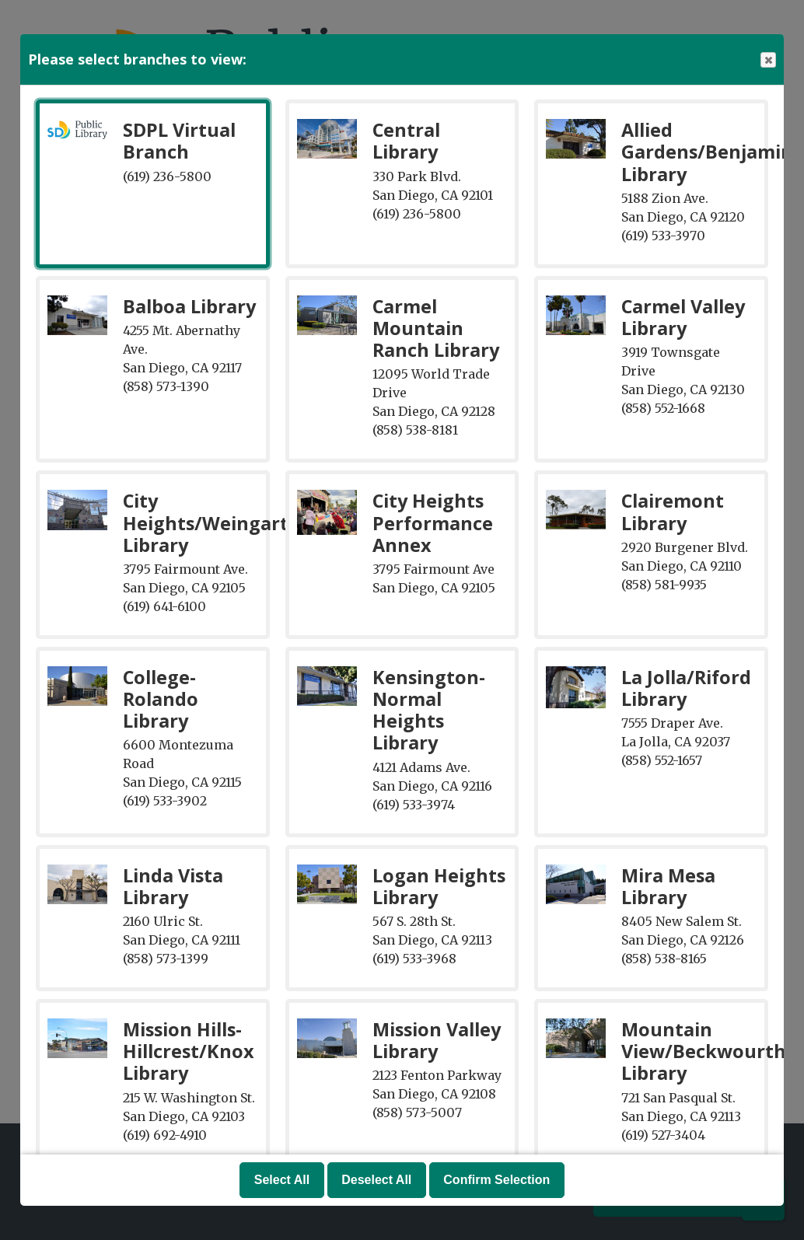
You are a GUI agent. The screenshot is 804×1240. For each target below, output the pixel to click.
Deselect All (376, 1179)
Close (767, 60)
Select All (281, 1179)
